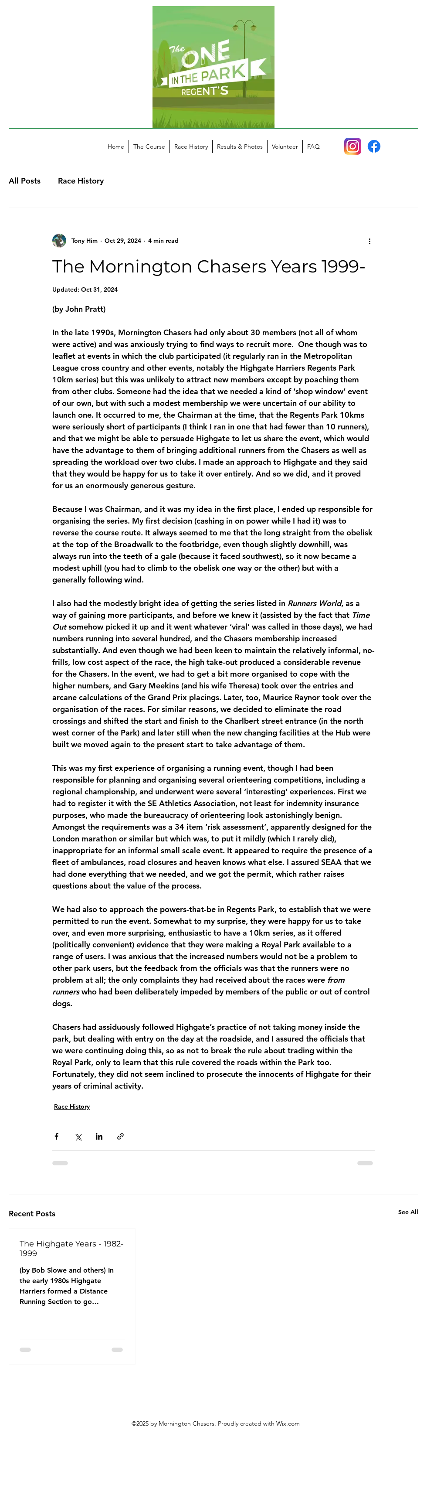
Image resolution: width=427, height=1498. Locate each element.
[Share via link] (120, 1136)
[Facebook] (374, 146)
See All (408, 1212)
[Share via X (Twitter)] (78, 1136)
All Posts (25, 181)
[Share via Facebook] (56, 1136)
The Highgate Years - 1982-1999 (72, 1248)
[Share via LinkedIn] (99, 1136)
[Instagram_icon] (352, 146)
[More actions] (369, 240)
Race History (81, 181)
